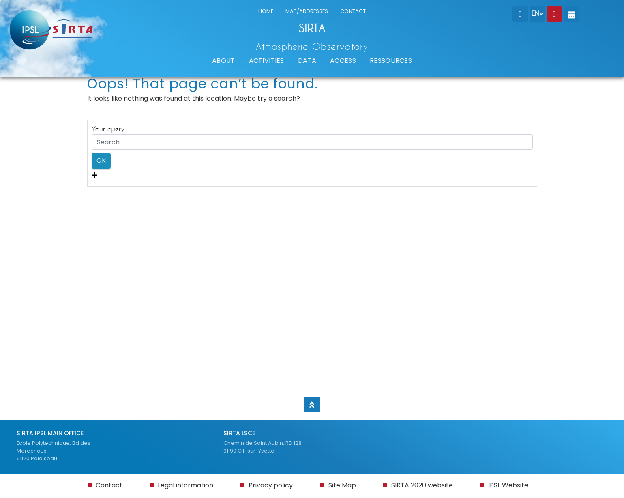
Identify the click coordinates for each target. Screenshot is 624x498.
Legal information (185, 485)
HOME (265, 11)
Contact (109, 485)
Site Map (342, 485)
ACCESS (343, 60)
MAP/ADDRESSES (306, 11)
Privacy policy (271, 485)
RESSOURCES (391, 60)
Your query (108, 129)
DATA (307, 60)
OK (101, 160)
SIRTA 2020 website (422, 485)
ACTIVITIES (266, 60)
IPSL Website (508, 485)
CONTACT (353, 11)
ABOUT (223, 60)
